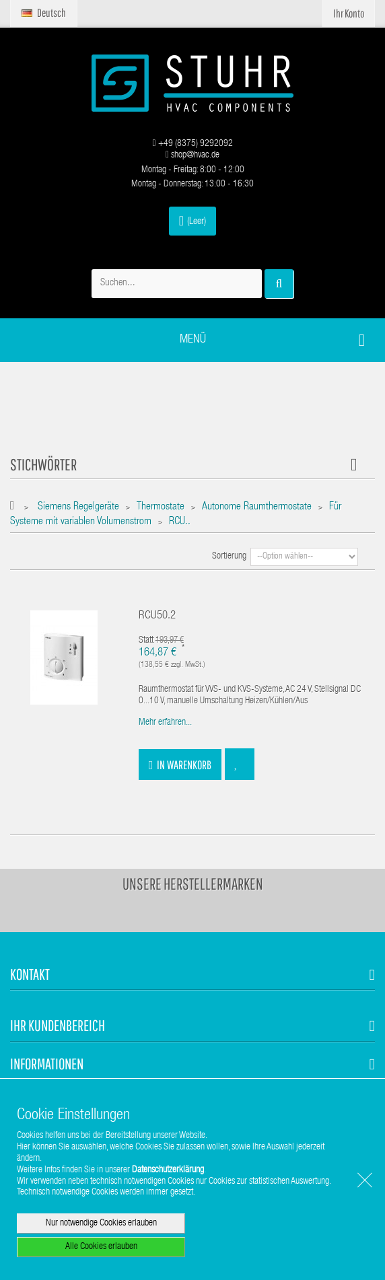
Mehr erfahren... (165, 722)
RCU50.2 (157, 616)
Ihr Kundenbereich (57, 1025)
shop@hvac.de (192, 155)
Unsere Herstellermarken (193, 883)
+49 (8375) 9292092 (192, 144)
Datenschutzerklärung (168, 1170)
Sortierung (229, 556)
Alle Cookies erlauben (101, 1247)
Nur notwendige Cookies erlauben (101, 1223)
